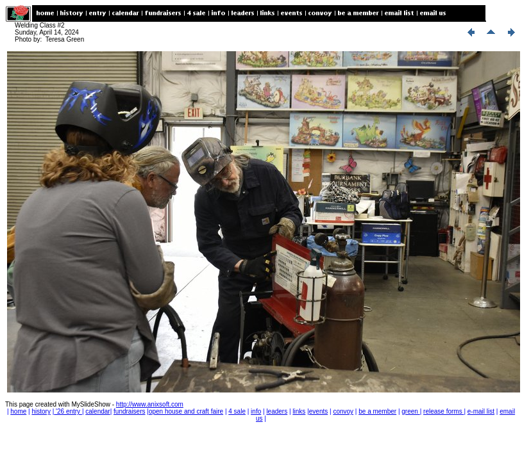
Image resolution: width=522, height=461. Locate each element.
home (18, 411)
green (410, 411)
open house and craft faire (186, 411)
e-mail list (480, 411)
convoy (343, 411)
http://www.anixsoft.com (149, 404)
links (298, 411)
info (256, 411)
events (318, 411)
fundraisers (129, 411)
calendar (97, 411)
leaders (276, 411)
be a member (377, 411)
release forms (443, 411)
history (40, 411)
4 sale (237, 411)
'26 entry (68, 411)
